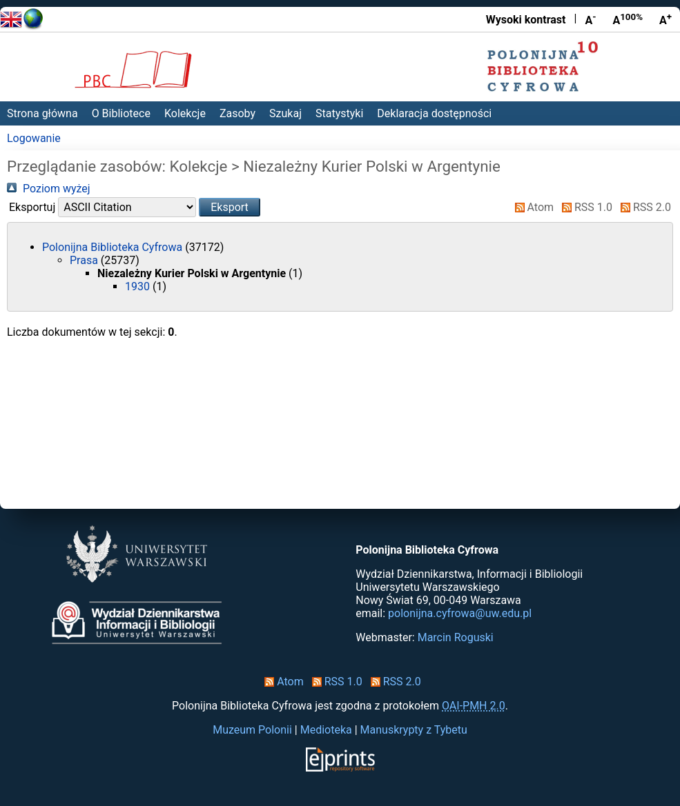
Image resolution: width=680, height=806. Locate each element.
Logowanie (34, 138)
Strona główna (42, 113)
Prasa (85, 260)
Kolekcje (185, 113)
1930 (139, 286)
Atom (531, 207)
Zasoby (237, 113)
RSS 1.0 (584, 207)
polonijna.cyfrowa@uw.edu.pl (460, 613)
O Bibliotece (121, 113)
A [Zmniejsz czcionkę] (590, 19)
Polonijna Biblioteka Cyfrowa (113, 247)
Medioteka (326, 729)
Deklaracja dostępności (434, 113)
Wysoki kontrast (526, 19)
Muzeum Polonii (252, 729)
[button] (229, 207)
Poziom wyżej (48, 188)
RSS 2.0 (643, 207)
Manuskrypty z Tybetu (413, 729)
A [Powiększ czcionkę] (665, 19)
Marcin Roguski (456, 637)
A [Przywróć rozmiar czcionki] (627, 19)
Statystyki (339, 113)
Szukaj (285, 113)
